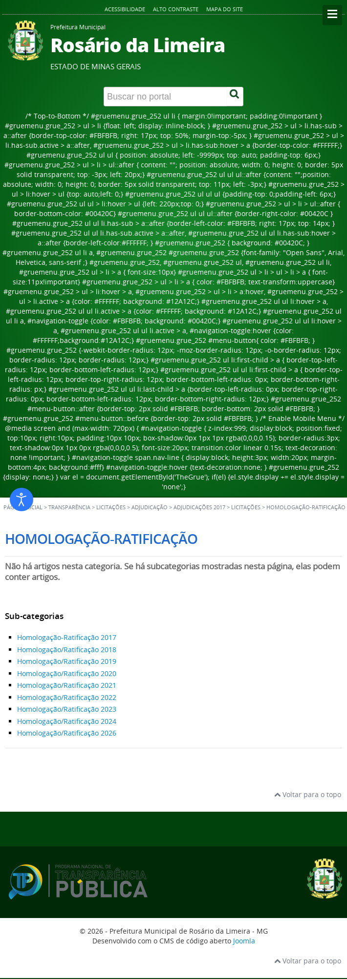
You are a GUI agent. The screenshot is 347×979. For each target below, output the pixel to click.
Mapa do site (224, 9)
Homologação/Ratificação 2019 (66, 661)
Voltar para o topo (307, 794)
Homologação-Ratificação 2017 (66, 637)
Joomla (244, 940)
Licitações (245, 507)
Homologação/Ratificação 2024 (66, 721)
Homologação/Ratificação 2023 (66, 709)
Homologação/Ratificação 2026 (66, 733)
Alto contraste (175, 9)
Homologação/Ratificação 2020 (66, 673)
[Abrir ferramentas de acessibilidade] (21, 499)
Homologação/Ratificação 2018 (66, 649)
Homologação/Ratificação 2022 (66, 697)
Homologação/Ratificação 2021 (66, 685)
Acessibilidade (125, 9)
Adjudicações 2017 (199, 507)
